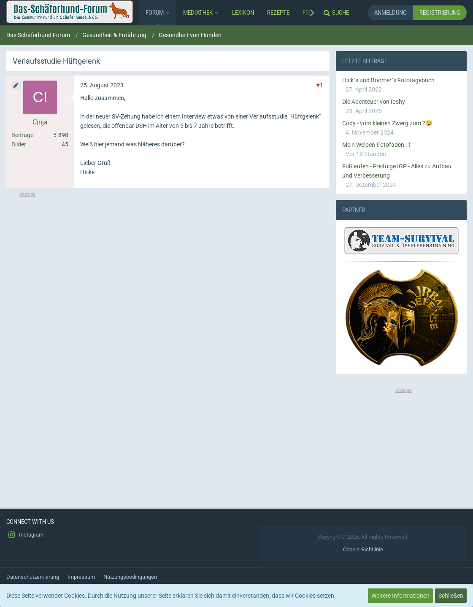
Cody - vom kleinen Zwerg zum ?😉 (387, 123)
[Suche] (337, 12)
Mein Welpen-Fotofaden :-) (376, 144)
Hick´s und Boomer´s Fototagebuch (388, 80)
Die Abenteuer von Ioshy (373, 101)
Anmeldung (390, 12)
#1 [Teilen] (319, 85)
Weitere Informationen (400, 595)
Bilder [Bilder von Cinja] (18, 144)
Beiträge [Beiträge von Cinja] (22, 135)
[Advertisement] (168, 257)
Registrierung (439, 12)
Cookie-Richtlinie (363, 549)
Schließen (450, 595)
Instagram (24, 535)
